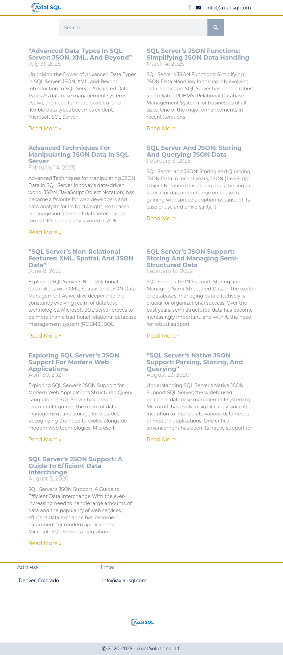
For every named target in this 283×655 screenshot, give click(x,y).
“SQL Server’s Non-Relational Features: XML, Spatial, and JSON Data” (81, 258)
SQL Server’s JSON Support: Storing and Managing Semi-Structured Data (192, 258)
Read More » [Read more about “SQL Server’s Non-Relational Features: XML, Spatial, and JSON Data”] (45, 336)
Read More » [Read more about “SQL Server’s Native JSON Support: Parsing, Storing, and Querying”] (163, 439)
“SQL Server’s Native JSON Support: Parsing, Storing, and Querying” (195, 362)
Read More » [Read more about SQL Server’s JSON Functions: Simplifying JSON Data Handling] (163, 128)
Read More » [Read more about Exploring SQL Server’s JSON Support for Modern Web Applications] (45, 439)
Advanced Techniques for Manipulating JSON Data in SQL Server (78, 154)
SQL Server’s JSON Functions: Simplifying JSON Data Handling (198, 54)
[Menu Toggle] (190, 7)
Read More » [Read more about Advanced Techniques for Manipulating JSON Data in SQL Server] (45, 232)
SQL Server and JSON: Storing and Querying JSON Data (194, 151)
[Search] (215, 27)
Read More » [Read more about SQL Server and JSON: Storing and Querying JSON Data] (163, 218)
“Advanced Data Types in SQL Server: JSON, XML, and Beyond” (80, 54)
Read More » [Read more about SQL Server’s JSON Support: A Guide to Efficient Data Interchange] (45, 543)
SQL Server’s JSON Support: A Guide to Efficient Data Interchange (75, 466)
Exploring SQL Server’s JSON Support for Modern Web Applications (73, 362)
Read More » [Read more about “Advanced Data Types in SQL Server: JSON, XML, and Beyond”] (45, 128)
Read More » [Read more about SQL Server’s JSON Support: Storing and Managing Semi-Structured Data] (163, 336)
